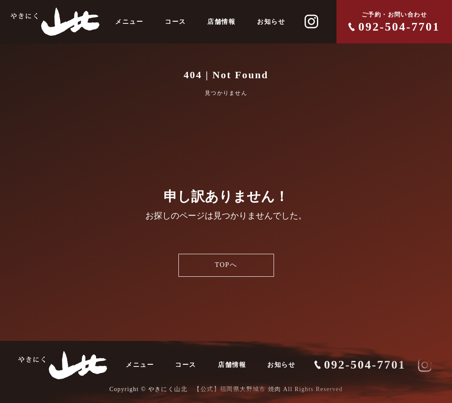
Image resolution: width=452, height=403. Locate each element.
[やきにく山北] (55, 21)
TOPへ (226, 265)
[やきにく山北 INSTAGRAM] (311, 22)
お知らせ (271, 21)
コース (175, 21)
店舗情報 (221, 21)
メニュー (129, 21)
